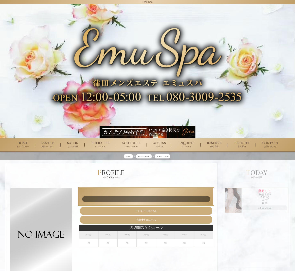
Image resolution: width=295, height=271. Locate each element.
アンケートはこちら (146, 211)
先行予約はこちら (146, 219)
